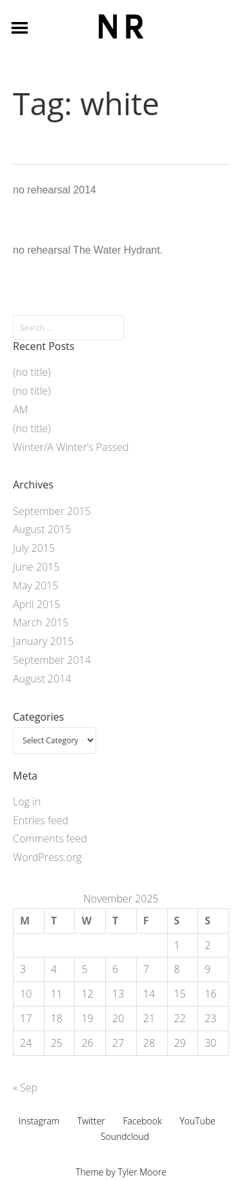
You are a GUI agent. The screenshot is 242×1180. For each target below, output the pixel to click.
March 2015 (40, 622)
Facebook (142, 1121)
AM (20, 409)
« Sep (25, 1087)
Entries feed (40, 820)
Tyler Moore (142, 1172)
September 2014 (52, 660)
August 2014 (42, 679)
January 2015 (43, 641)
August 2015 (42, 529)
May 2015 (35, 585)
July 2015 (34, 548)
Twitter (91, 1121)
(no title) (31, 372)
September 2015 (52, 511)
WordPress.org (47, 857)
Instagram (39, 1121)
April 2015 (36, 604)
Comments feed (50, 838)
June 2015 (36, 567)
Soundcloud (125, 1136)
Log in (27, 801)
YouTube (197, 1121)
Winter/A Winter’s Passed (71, 447)
